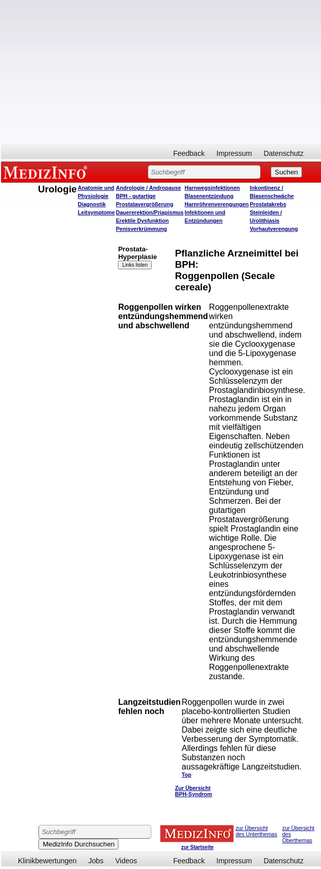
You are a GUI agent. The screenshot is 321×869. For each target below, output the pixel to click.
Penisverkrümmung (141, 229)
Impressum (234, 153)
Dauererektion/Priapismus (150, 212)
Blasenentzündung (209, 196)
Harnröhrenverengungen (217, 204)
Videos (126, 861)
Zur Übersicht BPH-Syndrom (193, 791)
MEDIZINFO (47, 172)
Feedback (189, 153)
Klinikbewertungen (47, 861)
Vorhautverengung (274, 229)
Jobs (96, 861)
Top (186, 775)
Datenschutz (284, 153)
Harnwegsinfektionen (212, 188)
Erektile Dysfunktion (142, 221)
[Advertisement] (161, 72)
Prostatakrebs (268, 204)
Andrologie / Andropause (148, 188)
